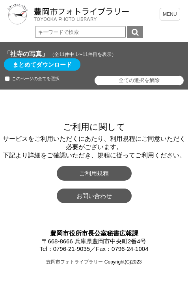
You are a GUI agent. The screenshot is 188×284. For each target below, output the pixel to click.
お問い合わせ (94, 195)
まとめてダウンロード (42, 64)
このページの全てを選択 (36, 78)
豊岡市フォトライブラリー (74, 262)
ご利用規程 (94, 173)
